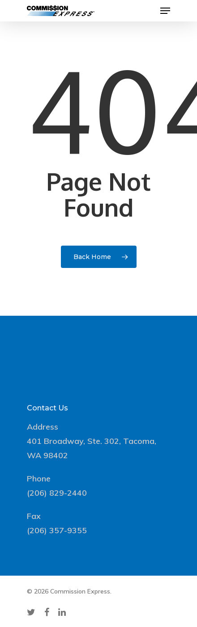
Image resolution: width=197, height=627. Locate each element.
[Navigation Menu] (165, 10)
